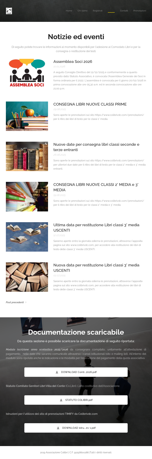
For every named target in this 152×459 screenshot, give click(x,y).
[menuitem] (120, 11)
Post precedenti (15, 302)
